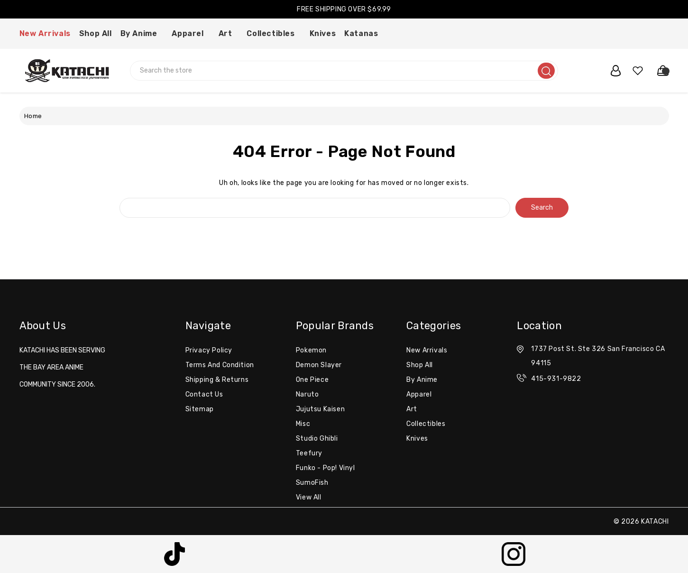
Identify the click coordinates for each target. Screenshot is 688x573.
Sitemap (199, 409)
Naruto (307, 394)
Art (229, 33)
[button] (174, 554)
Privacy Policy (208, 350)
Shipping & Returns (217, 380)
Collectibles (274, 33)
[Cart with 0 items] (658, 70)
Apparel (191, 33)
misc (303, 424)
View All (308, 497)
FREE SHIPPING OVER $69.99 (344, 9)
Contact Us (204, 394)
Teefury (309, 453)
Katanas (364, 33)
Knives (323, 33)
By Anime (142, 33)
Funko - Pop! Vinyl (325, 468)
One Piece (312, 380)
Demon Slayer (319, 365)
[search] (546, 71)
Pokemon (311, 350)
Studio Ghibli (317, 438)
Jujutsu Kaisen (320, 409)
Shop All (95, 33)
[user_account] (610, 70)
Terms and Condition (219, 365)
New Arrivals (45, 33)
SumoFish (312, 483)
